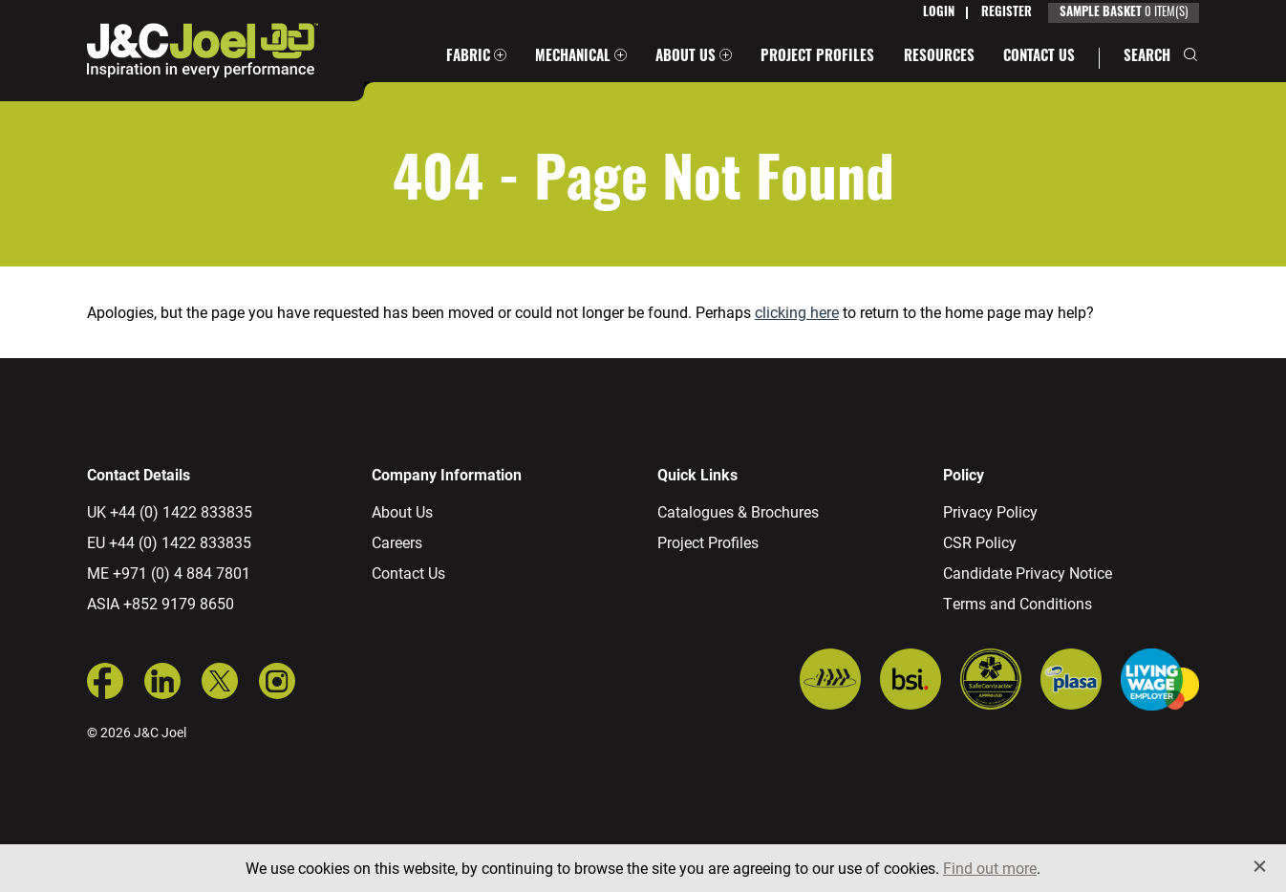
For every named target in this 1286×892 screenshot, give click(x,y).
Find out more (990, 868)
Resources (939, 58)
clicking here (797, 312)
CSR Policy (980, 542)
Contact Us (1039, 58)
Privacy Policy (990, 511)
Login (938, 13)
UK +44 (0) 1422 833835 (169, 511)
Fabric (468, 58)
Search (1147, 58)
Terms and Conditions (1017, 603)
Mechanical (573, 58)
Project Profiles (817, 58)
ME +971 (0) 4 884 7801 (168, 573)
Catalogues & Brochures (738, 511)
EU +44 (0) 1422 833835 (169, 542)
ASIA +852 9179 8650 (160, 603)
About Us (685, 58)
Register (1006, 13)
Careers (397, 542)
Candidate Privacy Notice (1027, 573)
